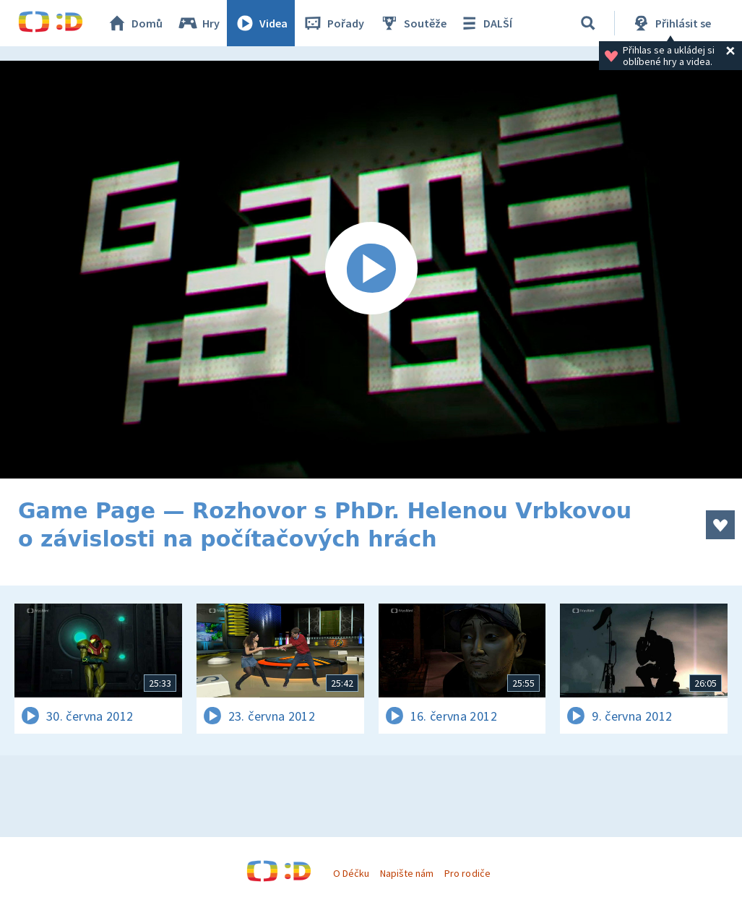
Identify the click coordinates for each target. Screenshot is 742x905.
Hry (198, 23)
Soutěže (413, 23)
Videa (261, 23)
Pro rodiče (467, 873)
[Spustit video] (371, 270)
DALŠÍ (485, 23)
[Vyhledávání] (588, 23)
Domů (134, 23)
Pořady (333, 23)
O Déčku (351, 873)
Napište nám (406, 873)
